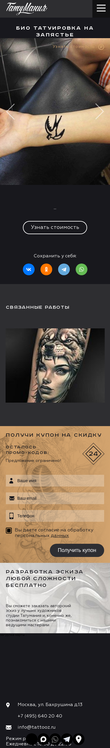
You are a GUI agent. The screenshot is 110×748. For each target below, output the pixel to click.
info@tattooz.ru (36, 727)
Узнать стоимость (55, 227)
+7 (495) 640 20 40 (40, 716)
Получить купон (77, 550)
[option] (55, 161)
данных (60, 535)
